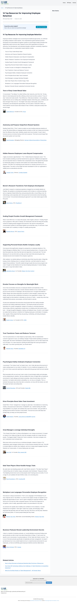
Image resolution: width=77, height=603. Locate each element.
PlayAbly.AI (18, 203)
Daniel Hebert (9, 416)
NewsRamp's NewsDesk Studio (36, 600)
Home (64, 2)
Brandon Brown (10, 231)
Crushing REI (22, 479)
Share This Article (41, 27)
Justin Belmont (10, 111)
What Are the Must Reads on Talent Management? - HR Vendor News (23, 570)
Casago (19, 547)
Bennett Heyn (9, 348)
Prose (24, 111)
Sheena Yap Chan (10, 516)
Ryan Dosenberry (10, 479)
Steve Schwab (10, 547)
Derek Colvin (9, 320)
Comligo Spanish (23, 172)
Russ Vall (8, 452)
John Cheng (9, 203)
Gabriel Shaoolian (10, 388)
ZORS (25, 320)
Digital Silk (27, 388)
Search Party (21, 231)
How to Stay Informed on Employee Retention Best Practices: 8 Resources (24, 563)
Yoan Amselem (10, 140)
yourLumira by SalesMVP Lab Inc (27, 416)
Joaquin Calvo (10, 172)
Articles (74, 2)
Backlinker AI (22, 348)
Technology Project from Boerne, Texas (52, 600)
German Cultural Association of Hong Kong (35, 140)
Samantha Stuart (10, 271)
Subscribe (49, 582)
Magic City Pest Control (28, 271)
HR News (69, 2)
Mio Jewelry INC (22, 452)
